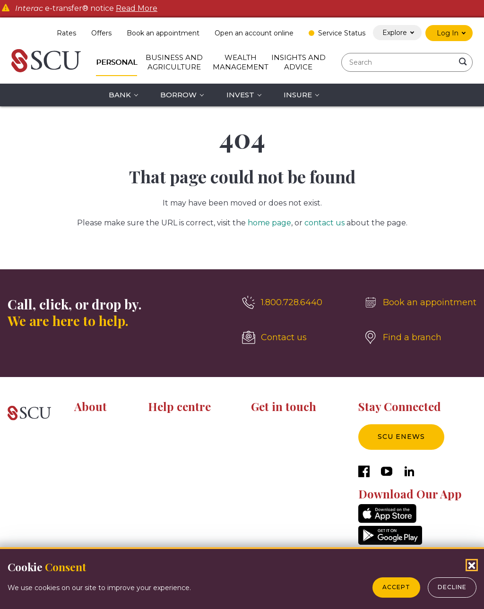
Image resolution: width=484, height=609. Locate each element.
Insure (298, 94)
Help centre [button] (179, 406)
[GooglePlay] (390, 542)
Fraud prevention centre (188, 457)
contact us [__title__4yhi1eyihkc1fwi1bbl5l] (324, 222)
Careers (86, 441)
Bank (120, 94)
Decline (452, 587)
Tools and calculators (182, 473)
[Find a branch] (420, 337)
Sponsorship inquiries (285, 457)
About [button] (90, 406)
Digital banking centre (184, 441)
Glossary (161, 489)
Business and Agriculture (174, 62)
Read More (136, 8)
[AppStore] (387, 520)
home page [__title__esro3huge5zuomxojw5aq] (269, 222)
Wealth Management (240, 62)
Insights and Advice (298, 62)
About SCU (92, 424)
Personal (116, 62)
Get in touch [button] (283, 406)
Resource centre (175, 424)
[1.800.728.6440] (295, 302)
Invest (240, 94)
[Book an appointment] (420, 302)
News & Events (99, 457)
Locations (267, 441)
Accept (396, 587)
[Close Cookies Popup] (471, 565)
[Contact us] (295, 337)
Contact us (269, 424)
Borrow (178, 94)
